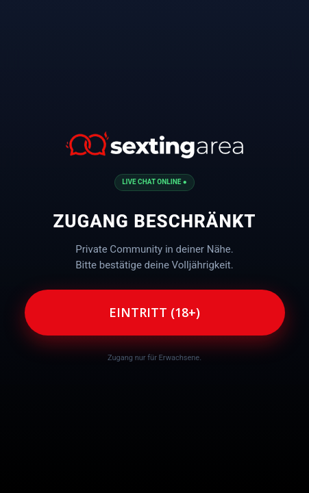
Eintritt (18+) (154, 312)
